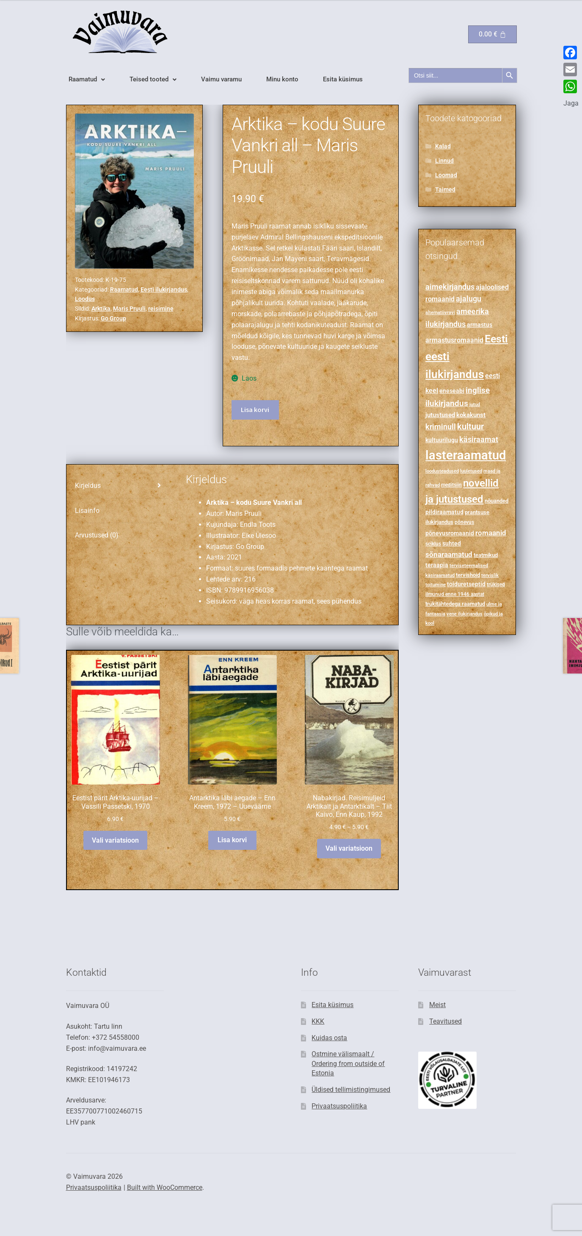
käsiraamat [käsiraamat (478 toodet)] (478, 439)
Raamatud (87, 79)
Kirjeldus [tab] (88, 486)
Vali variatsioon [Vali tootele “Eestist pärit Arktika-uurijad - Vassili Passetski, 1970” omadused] (115, 840)
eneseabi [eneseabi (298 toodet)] (451, 390)
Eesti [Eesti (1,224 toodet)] (496, 339)
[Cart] (492, 34)
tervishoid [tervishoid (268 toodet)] (468, 575)
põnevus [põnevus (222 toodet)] (464, 522)
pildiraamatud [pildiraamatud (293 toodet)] (444, 512)
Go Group (113, 318)
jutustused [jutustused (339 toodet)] (440, 415)
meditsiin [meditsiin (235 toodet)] (451, 485)
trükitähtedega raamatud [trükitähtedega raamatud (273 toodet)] (455, 604)
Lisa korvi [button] (232, 840)
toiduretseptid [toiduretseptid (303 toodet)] (466, 584)
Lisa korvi (255, 409)
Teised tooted (153, 79)
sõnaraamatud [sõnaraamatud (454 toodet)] (448, 554)
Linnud (444, 160)
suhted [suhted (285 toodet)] (451, 543)
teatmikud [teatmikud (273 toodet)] (486, 555)
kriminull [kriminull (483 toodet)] (440, 427)
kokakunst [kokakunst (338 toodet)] (470, 415)
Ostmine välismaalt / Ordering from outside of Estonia (348, 1063)
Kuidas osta (329, 1038)
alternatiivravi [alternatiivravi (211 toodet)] (440, 312)
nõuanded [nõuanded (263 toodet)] (496, 501)
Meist (437, 1005)
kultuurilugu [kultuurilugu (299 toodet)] (441, 440)
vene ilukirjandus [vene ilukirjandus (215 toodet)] (465, 614)
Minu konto (282, 79)
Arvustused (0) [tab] (97, 535)
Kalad (443, 146)
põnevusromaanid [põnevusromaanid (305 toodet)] (449, 533)
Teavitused (445, 1021)
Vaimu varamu (221, 79)
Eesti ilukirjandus (164, 289)
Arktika (100, 308)
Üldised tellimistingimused (351, 1090)
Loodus (85, 298)
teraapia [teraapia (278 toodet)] (436, 565)
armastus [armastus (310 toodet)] (479, 324)
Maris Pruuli (129, 308)
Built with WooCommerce (164, 1187)
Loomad (446, 175)
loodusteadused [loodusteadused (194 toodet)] (442, 471)
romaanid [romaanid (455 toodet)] (490, 533)
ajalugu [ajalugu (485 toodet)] (468, 298)
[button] (87, 79)
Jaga (571, 103)
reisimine (161, 308)
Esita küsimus (343, 79)
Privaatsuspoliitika (339, 1106)
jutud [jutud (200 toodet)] (474, 404)
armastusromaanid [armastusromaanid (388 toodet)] (454, 340)
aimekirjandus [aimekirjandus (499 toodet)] (449, 286)
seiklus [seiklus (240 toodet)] (433, 544)
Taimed (445, 189)
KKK (318, 1021)
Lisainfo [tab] (87, 511)
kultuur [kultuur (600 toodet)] (470, 426)
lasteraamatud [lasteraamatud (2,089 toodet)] (465, 455)
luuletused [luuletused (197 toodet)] (471, 471)
